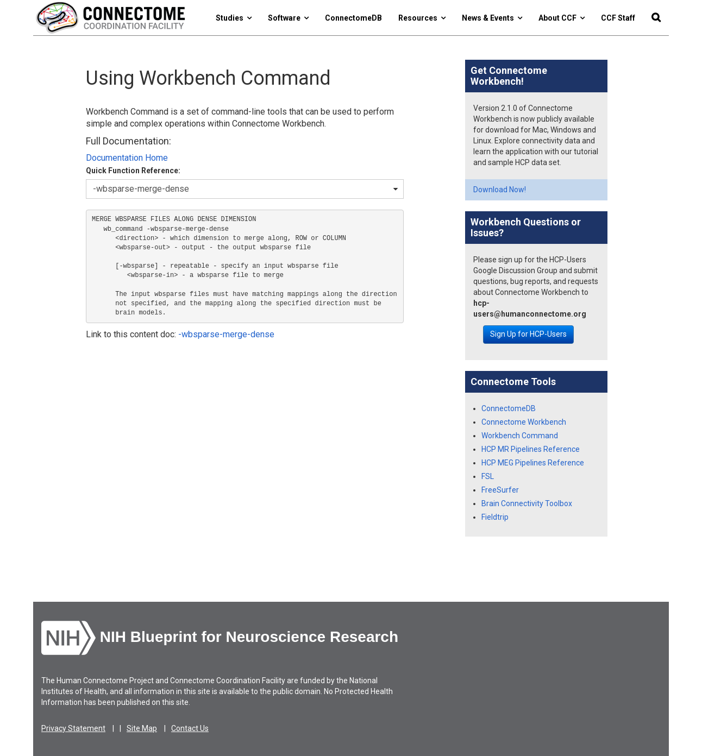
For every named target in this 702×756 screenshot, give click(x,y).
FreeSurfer (500, 490)
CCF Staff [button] (618, 18)
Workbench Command (519, 435)
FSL (487, 476)
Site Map (142, 728)
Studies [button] (234, 18)
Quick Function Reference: (133, 170)
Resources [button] (422, 18)
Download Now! (499, 189)
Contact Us (190, 728)
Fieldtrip (495, 517)
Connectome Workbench (523, 422)
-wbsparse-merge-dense (226, 334)
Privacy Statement (73, 728)
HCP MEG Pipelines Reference (532, 462)
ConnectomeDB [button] (353, 18)
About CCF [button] (561, 18)
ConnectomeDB (508, 408)
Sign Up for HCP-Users (528, 334)
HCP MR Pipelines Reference (530, 449)
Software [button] (288, 18)
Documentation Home (127, 158)
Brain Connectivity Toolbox (526, 503)
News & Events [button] (492, 18)
